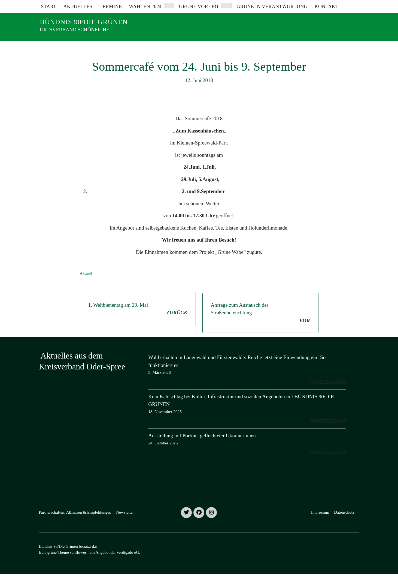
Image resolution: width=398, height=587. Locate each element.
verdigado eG (128, 566)
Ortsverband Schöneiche (75, 29)
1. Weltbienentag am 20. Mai (137, 322)
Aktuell (86, 286)
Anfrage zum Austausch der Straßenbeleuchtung (260, 326)
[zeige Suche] (349, 5)
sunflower (78, 566)
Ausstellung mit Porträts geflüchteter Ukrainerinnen (202, 449)
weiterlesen (327, 395)
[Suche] (341, 5)
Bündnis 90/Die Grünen (84, 22)
